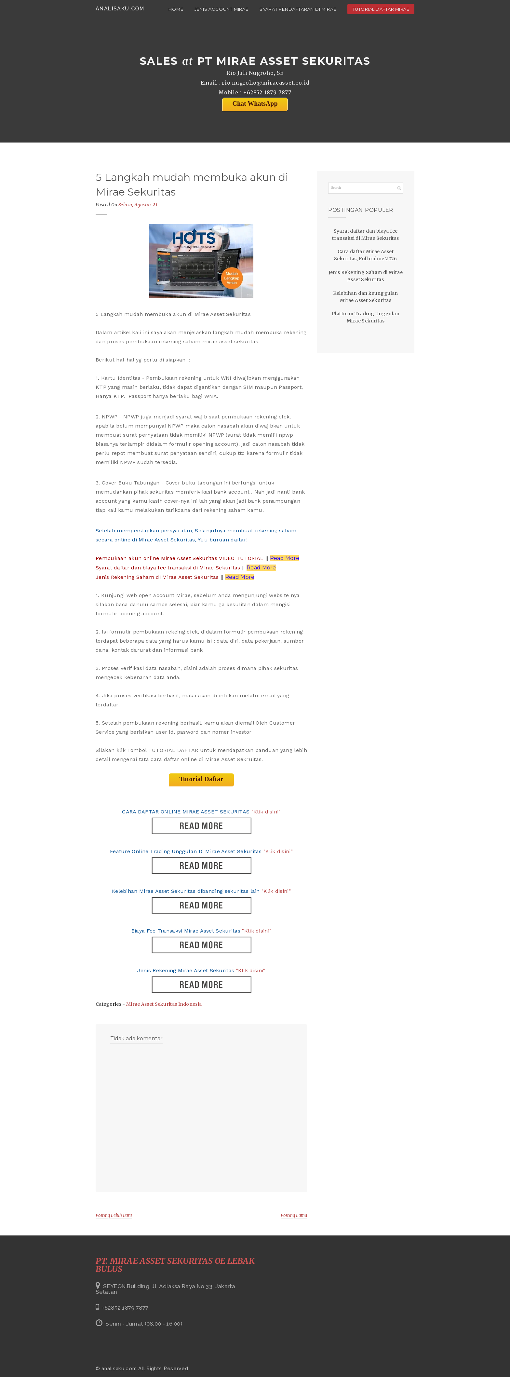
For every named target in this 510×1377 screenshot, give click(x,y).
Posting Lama (294, 1215)
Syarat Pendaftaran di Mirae (298, 9)
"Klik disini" (266, 812)
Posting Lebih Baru (114, 1215)
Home (175, 9)
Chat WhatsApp (254, 103)
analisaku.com (120, 9)
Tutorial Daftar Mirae (381, 9)
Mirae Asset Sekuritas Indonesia (164, 1004)
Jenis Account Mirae (221, 9)
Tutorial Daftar (201, 779)
